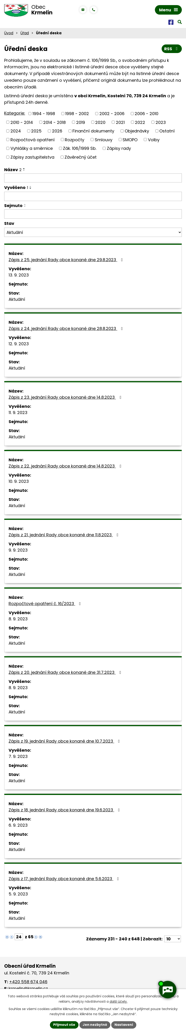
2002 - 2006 (111, 113)
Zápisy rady (119, 148)
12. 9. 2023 (19, 344)
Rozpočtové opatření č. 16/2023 (46, 603)
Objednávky (137, 131)
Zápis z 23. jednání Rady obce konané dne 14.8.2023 (66, 397)
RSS (171, 49)
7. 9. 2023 (18, 756)
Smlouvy (103, 139)
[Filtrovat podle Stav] (93, 232)
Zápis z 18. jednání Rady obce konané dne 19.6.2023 (65, 810)
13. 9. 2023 (19, 275)
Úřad (24, 33)
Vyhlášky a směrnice (31, 148)
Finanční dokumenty (93, 131)
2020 (100, 122)
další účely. (118, 1001)
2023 (161, 122)
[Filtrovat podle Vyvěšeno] (93, 196)
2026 (57, 131)
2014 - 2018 (54, 122)
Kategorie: (14, 113)
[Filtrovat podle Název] (93, 178)
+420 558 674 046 (28, 982)
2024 (15, 131)
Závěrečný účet (81, 157)
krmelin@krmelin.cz (28, 988)
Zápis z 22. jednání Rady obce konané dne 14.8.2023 (66, 466)
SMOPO (130, 139)
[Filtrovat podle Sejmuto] (93, 214)
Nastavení (123, 1024)
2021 (120, 122)
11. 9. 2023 (18, 412)
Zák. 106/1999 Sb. (79, 148)
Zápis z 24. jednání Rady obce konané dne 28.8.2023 (67, 328)
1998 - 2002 (77, 113)
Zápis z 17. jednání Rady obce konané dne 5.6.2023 (65, 879)
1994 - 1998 (44, 113)
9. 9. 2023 (18, 550)
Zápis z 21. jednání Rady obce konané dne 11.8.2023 (64, 535)
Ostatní (167, 131)
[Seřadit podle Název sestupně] (24, 170)
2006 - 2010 (146, 113)
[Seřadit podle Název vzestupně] (24, 169)
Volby (154, 139)
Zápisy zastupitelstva (32, 157)
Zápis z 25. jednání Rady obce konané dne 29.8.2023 (67, 260)
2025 (36, 131)
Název (13, 170)
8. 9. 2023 (18, 619)
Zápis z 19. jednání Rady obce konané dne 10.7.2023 (65, 741)
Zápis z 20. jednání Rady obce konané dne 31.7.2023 (66, 672)
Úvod (8, 33)
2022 (140, 122)
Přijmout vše (64, 1024)
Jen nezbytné (95, 1024)
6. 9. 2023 (18, 825)
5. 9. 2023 (18, 894)
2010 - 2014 (21, 122)
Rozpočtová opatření (32, 139)
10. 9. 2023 (19, 481)
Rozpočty (74, 139)
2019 (80, 122)
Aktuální (17, 299)
